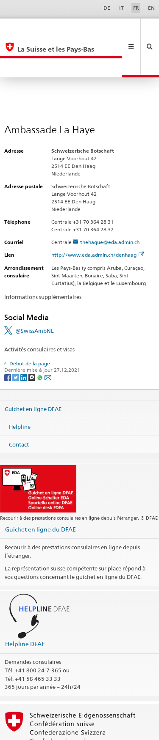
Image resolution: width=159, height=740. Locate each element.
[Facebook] (8, 338)
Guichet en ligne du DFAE (40, 490)
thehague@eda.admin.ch (109, 203)
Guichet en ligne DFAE (33, 370)
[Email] (48, 338)
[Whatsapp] (40, 338)
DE (106, 8)
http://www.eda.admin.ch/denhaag (97, 216)
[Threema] (32, 338)
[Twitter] (16, 338)
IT (121, 8)
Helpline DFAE (25, 605)
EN (151, 8)
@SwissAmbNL (34, 292)
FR (136, 8)
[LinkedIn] (24, 338)
